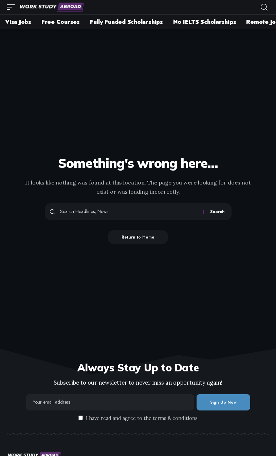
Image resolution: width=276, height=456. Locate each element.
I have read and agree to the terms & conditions (142, 418)
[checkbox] (80, 418)
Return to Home (138, 237)
